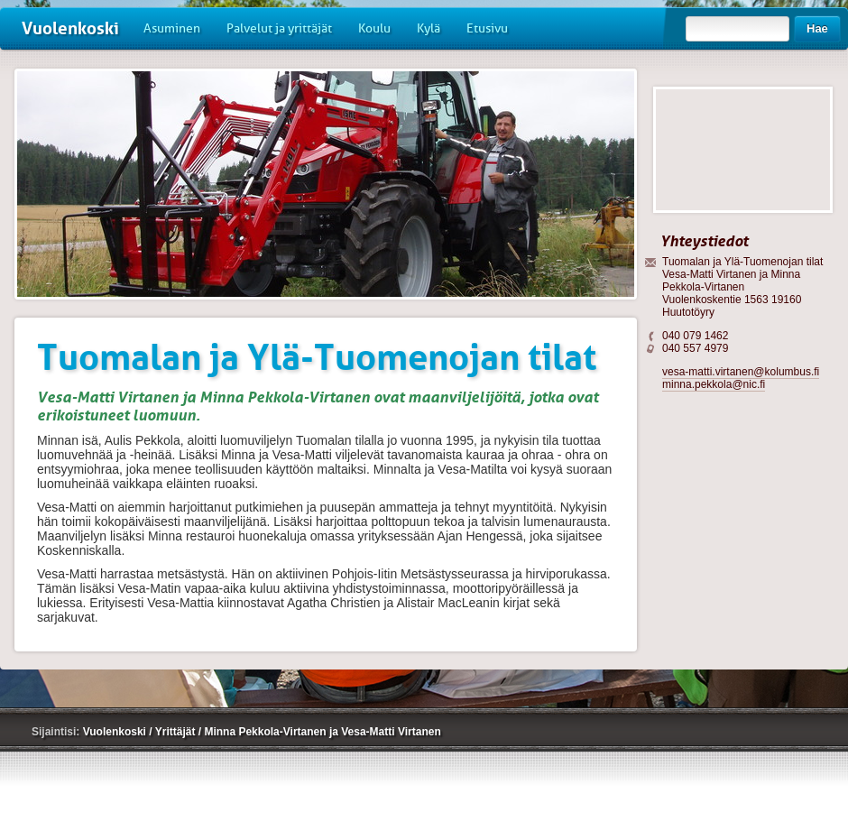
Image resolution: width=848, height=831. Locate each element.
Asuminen (171, 28)
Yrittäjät (176, 731)
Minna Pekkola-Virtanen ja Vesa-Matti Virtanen (322, 731)
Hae (817, 28)
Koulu (374, 28)
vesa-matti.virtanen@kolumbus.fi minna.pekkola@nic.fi (740, 378)
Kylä (428, 28)
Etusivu (487, 28)
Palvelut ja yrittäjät (279, 28)
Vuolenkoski (70, 28)
